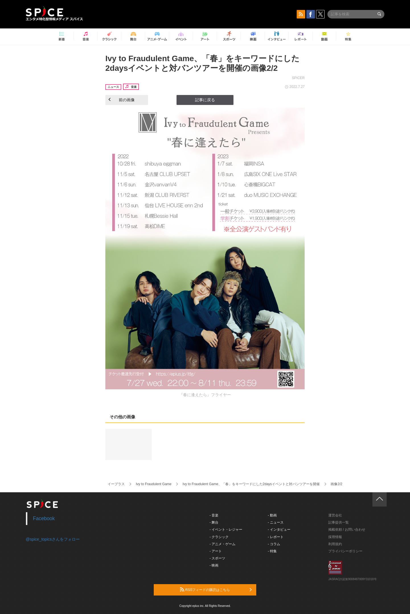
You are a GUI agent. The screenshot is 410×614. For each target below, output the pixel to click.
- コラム (274, 544)
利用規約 (335, 544)
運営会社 (335, 515)
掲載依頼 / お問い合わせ (346, 530)
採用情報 (335, 537)
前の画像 (121, 100)
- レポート (276, 537)
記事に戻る (205, 100)
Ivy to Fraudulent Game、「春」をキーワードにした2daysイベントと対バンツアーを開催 (251, 484)
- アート (216, 551)
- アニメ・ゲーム (222, 544)
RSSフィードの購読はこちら (216, 589)
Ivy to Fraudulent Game (153, 484)
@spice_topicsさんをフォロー (53, 539)
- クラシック (219, 537)
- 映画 (214, 565)
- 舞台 (214, 522)
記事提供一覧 (338, 522)
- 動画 (272, 515)
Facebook (44, 518)
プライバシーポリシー (345, 551)
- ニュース (276, 522)
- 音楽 (214, 515)
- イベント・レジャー (226, 530)
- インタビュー (279, 530)
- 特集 (272, 551)
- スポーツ (217, 558)
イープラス (116, 484)
